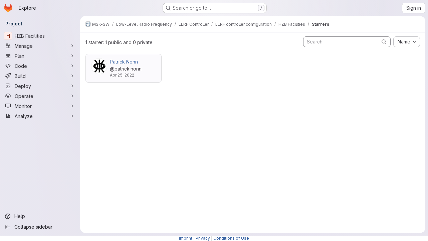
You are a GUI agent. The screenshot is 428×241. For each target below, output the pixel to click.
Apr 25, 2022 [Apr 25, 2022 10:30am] (122, 75)
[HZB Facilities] (40, 35)
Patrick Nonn (124, 62)
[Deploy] (40, 86)
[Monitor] (40, 106)
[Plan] (40, 56)
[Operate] (40, 96)
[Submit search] (384, 41)
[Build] (40, 76)
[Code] (40, 66)
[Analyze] (40, 116)
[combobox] (406, 41)
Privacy (203, 238)
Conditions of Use (231, 238)
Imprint (185, 238)
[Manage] (40, 45)
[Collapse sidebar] (40, 227)
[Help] (40, 216)
